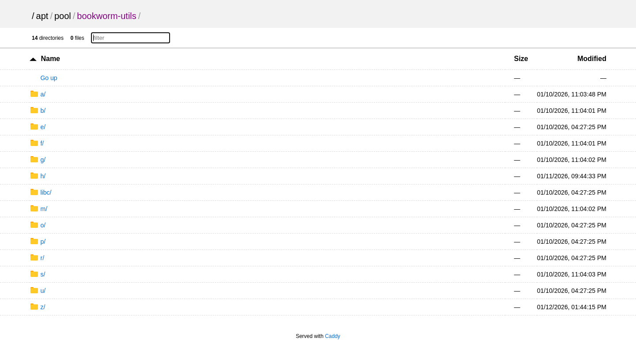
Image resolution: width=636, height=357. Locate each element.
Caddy (333, 336)
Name (50, 58)
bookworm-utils (106, 16)
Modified (591, 58)
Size (521, 58)
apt (42, 16)
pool (62, 16)
